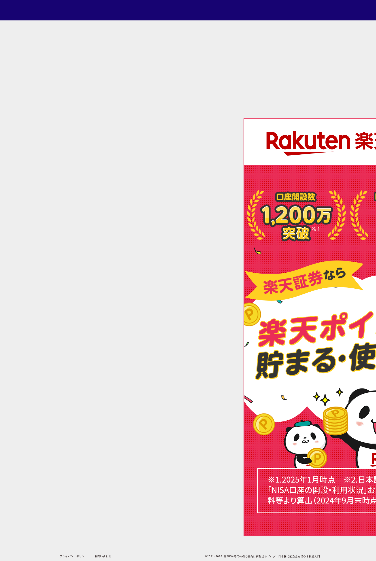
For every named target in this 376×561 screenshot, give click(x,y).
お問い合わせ (103, 556)
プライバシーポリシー (73, 556)
